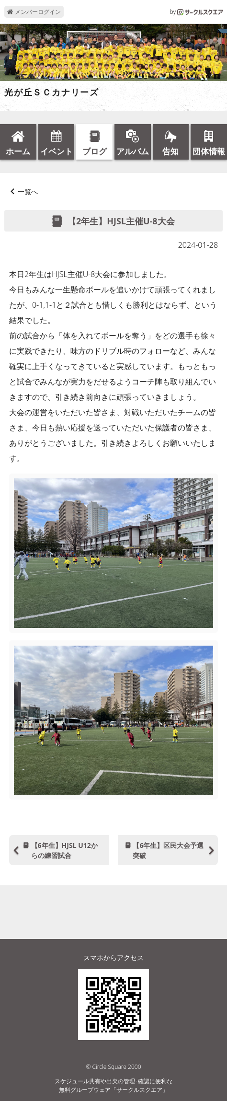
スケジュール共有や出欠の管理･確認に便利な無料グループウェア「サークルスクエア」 (113, 1085)
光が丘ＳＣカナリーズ (51, 92)
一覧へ (28, 191)
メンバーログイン (33, 12)
